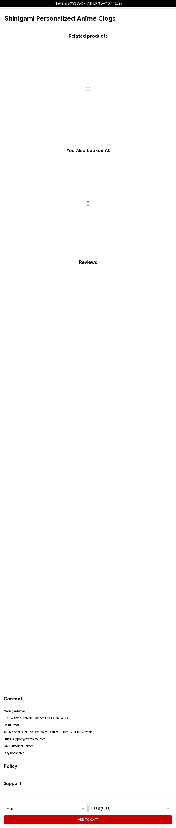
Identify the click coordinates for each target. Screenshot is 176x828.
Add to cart (88, 820)
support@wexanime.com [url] (28, 739)
